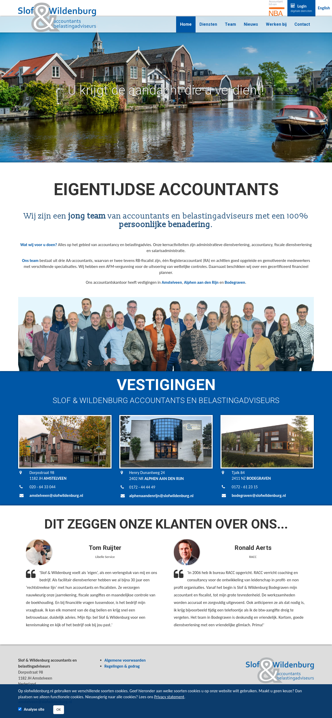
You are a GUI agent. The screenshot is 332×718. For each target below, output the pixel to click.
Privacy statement (169, 696)
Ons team (30, 260)
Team (230, 24)
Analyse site (34, 709)
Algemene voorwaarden (125, 660)
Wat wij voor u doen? (38, 244)
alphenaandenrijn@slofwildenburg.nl (161, 495)
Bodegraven (235, 282)
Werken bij (276, 24)
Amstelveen (172, 282)
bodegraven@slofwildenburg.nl (259, 495)
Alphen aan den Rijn (201, 282)
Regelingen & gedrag (122, 666)
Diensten (208, 24)
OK (59, 709)
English (324, 7)
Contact (302, 24)
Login (301, 8)
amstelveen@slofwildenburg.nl (56, 495)
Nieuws (251, 24)
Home (186, 24)
